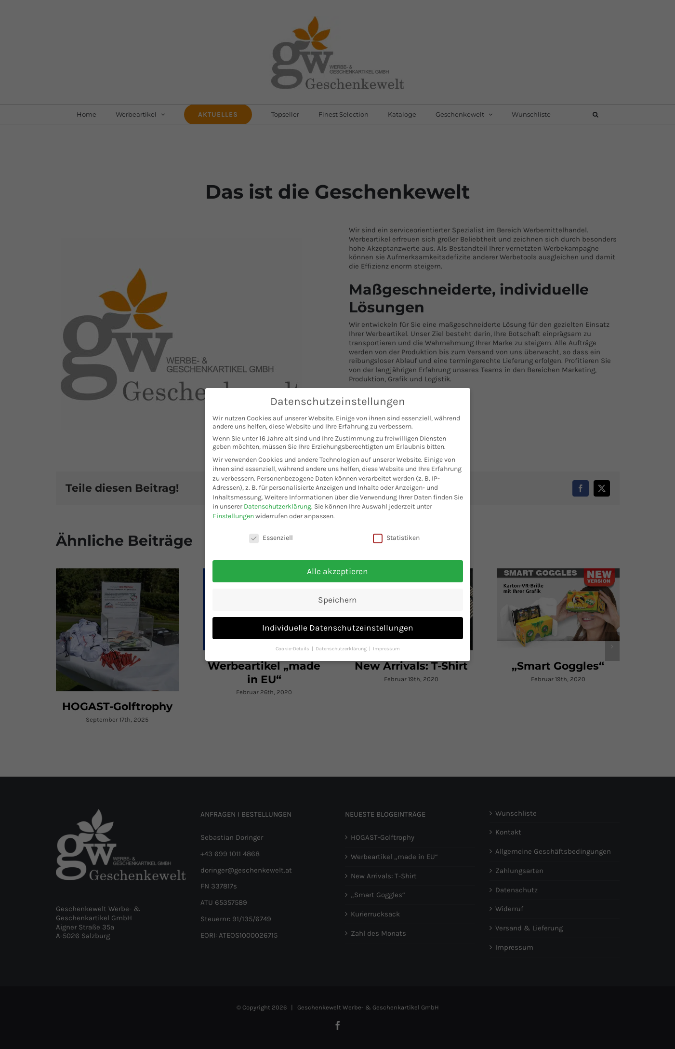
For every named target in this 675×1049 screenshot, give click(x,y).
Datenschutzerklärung (277, 505)
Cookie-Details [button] (293, 648)
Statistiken (396, 537)
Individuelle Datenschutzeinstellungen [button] (337, 627)
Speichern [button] (337, 598)
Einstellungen (233, 515)
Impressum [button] (386, 648)
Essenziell (271, 537)
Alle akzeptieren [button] (337, 570)
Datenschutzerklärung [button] (342, 648)
